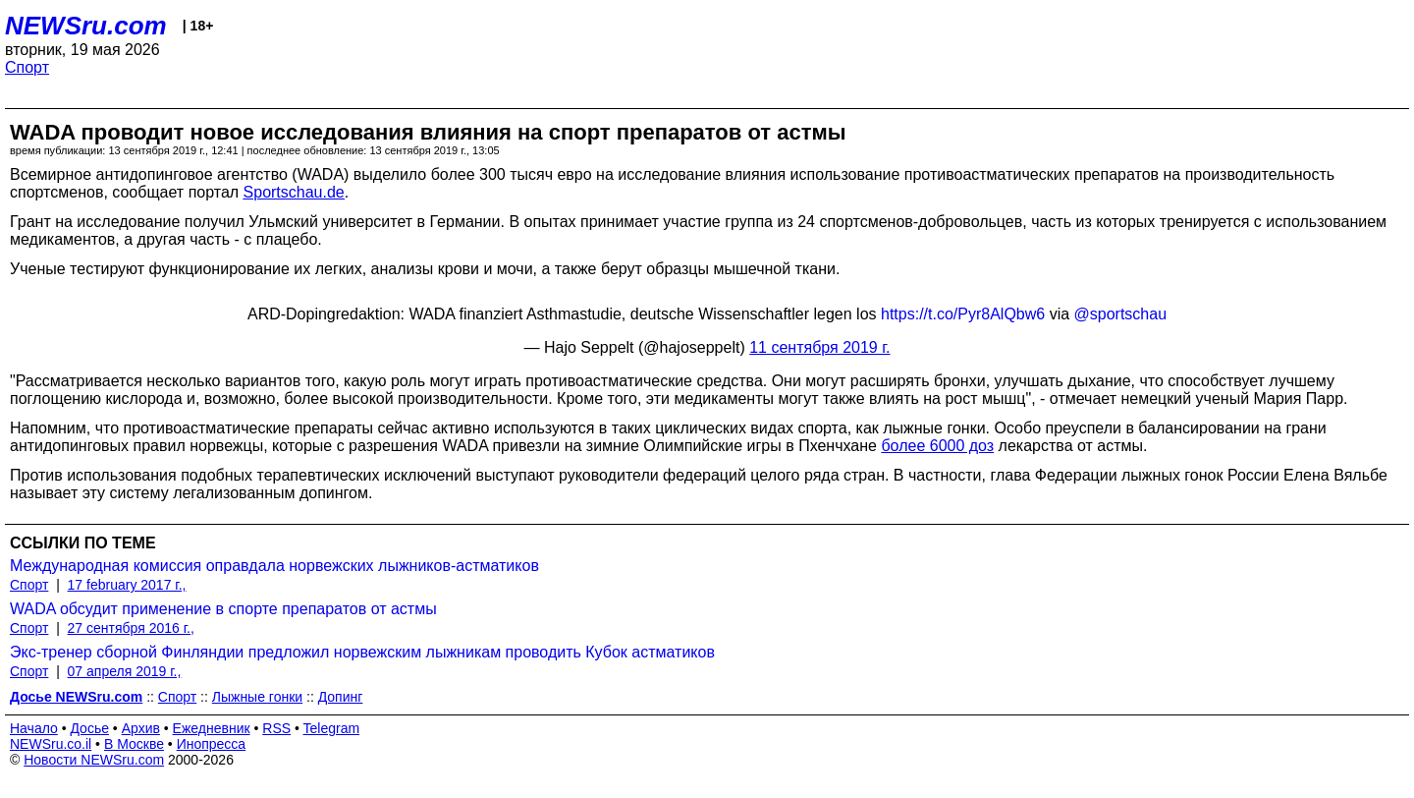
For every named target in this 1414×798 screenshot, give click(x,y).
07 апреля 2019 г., (125, 671)
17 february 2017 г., (127, 585)
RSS (276, 728)
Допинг (340, 697)
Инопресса (211, 744)
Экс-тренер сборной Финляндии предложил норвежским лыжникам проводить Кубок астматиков (362, 652)
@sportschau (1121, 314)
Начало (34, 728)
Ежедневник (211, 728)
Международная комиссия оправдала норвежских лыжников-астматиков (274, 565)
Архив (141, 728)
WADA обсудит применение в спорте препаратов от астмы (223, 608)
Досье (89, 728)
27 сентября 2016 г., (131, 628)
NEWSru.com (86, 25)
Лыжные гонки (257, 697)
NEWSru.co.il (50, 744)
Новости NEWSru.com (94, 760)
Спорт (27, 67)
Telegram (331, 728)
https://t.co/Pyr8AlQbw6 (963, 314)
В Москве (134, 744)
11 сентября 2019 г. (819, 347)
